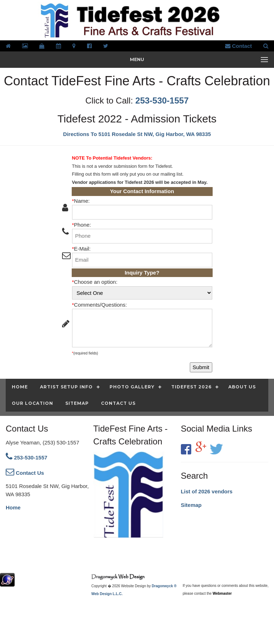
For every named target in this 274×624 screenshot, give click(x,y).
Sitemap (191, 505)
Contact (238, 46)
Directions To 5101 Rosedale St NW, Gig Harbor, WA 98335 (137, 134)
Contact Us (25, 473)
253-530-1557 (161, 100)
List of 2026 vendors (207, 491)
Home (13, 507)
